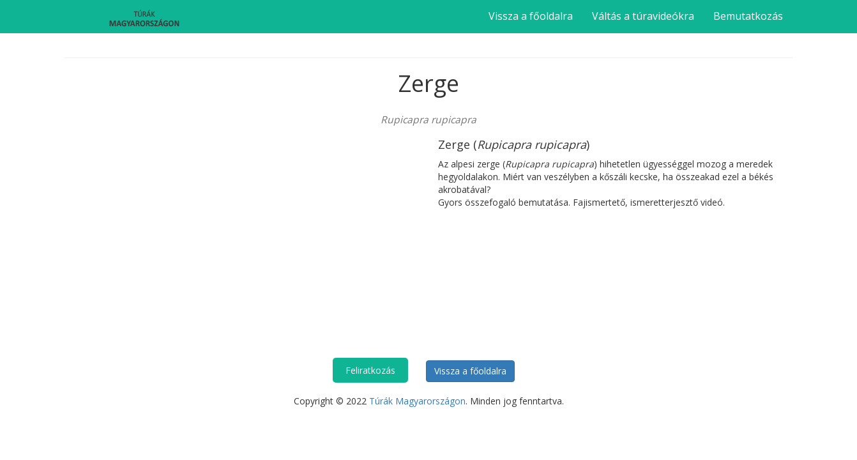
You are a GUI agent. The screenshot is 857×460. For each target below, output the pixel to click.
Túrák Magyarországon (417, 401)
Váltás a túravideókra (643, 16)
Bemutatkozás (748, 16)
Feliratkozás (370, 370)
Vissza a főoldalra (531, 16)
